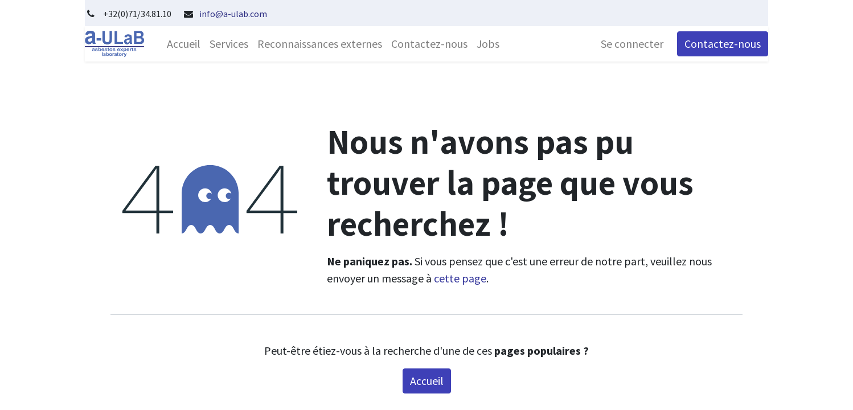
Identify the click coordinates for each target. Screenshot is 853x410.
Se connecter (632, 43)
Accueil (427, 381)
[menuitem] (183, 44)
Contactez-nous (722, 43)
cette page (460, 278)
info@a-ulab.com (233, 13)
